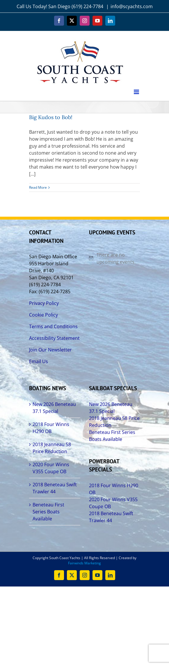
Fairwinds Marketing (84, 563)
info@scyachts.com (132, 6)
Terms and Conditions (53, 326)
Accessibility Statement (54, 338)
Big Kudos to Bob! (50, 117)
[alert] (114, 258)
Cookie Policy (43, 315)
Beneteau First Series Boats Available (48, 511)
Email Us (38, 361)
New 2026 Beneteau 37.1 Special (54, 407)
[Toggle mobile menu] (137, 92)
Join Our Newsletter (50, 350)
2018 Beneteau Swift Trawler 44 (55, 488)
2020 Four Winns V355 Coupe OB (51, 468)
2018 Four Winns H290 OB (51, 427)
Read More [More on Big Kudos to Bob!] (38, 187)
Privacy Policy (44, 303)
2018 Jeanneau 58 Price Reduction (52, 448)
